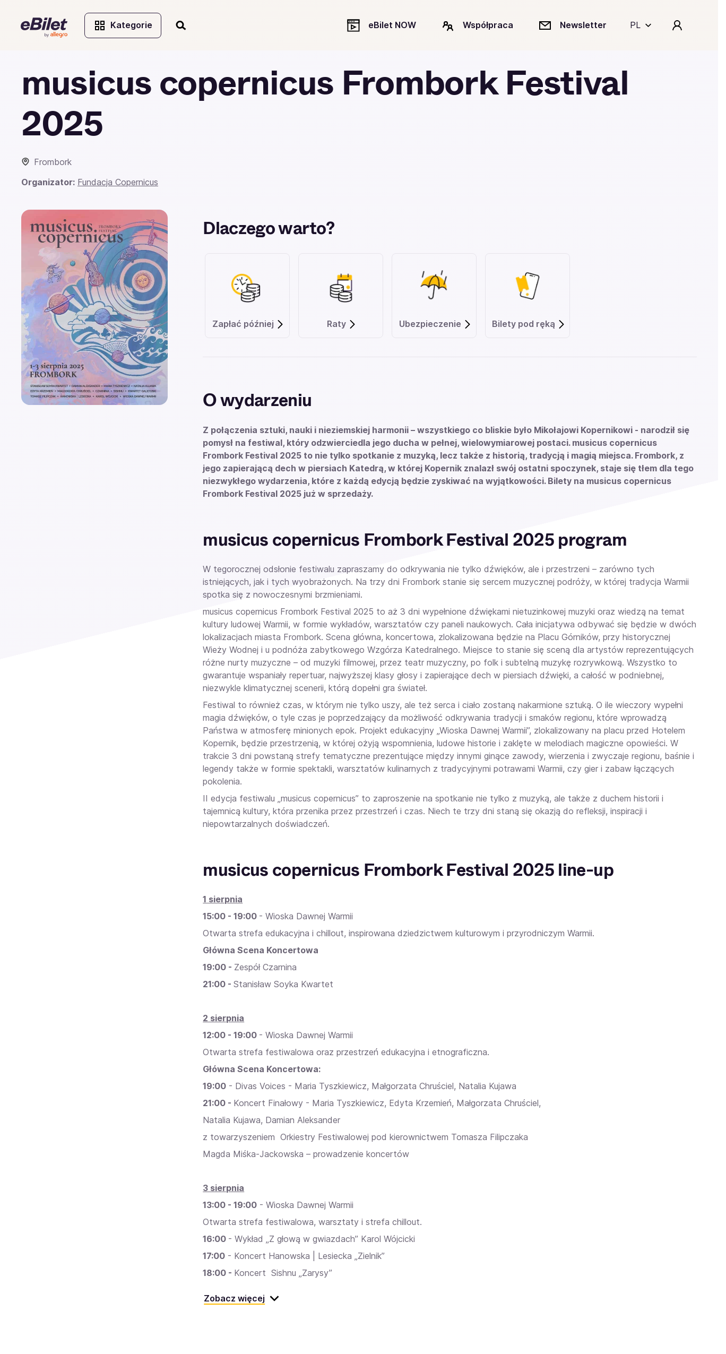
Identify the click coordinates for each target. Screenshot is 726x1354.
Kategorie (123, 25)
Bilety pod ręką (529, 325)
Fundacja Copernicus (117, 183)
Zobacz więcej (242, 1299)
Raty (342, 325)
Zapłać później (248, 325)
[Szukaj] (182, 25)
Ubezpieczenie (435, 325)
